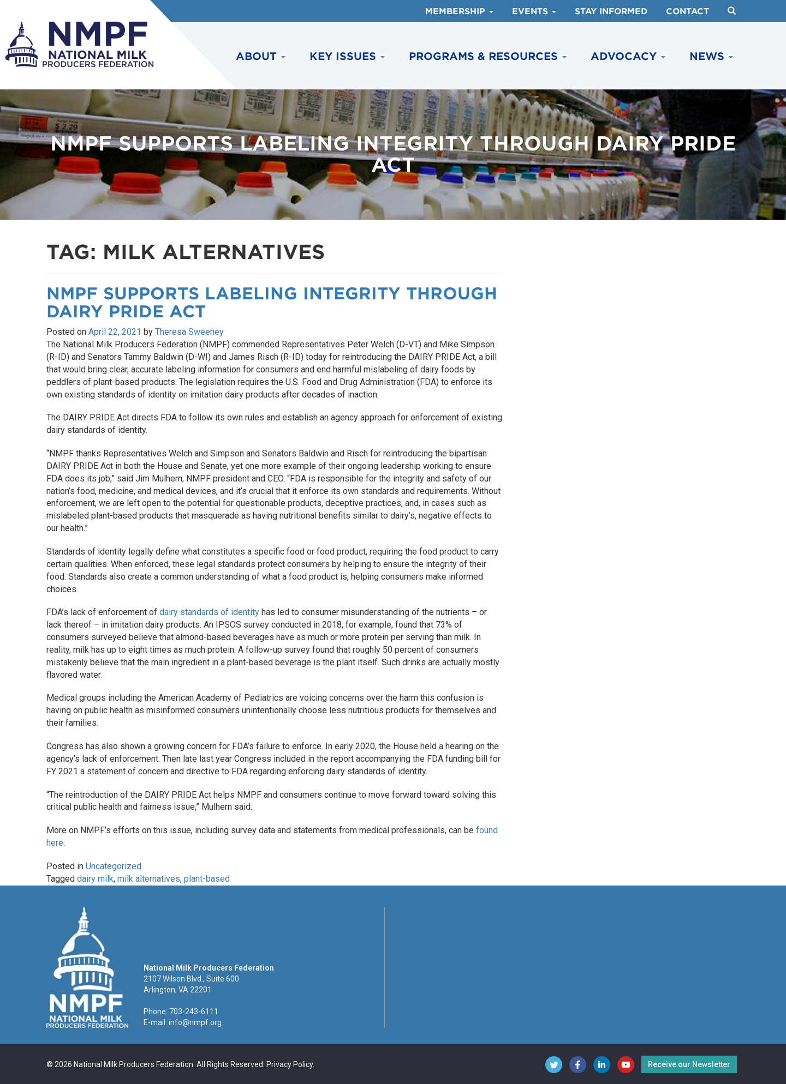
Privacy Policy (289, 1064)
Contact (687, 11)
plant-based (207, 879)
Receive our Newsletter (689, 1064)
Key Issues (347, 56)
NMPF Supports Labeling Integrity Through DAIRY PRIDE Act (271, 302)
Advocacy (628, 56)
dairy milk (95, 879)
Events (534, 11)
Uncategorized (113, 866)
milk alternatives (148, 879)
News (711, 56)
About (260, 56)
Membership (459, 11)
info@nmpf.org (195, 1022)
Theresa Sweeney (189, 332)
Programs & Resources (488, 56)
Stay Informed (611, 11)
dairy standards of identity (209, 612)
